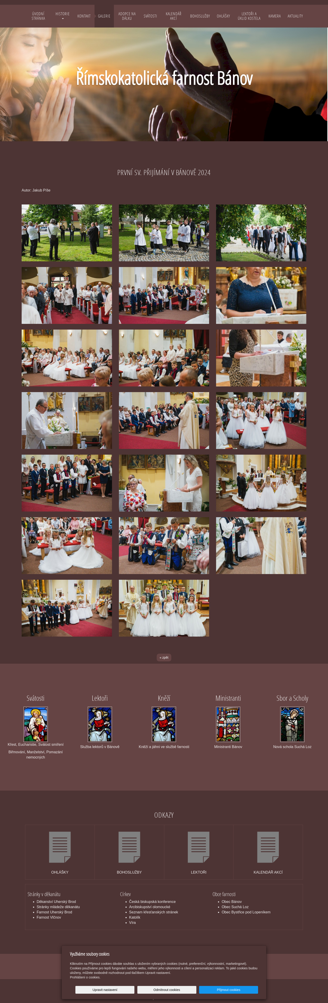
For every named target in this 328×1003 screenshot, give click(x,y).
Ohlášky (223, 16)
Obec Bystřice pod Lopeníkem (246, 912)
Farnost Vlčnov (49, 917)
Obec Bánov (232, 902)
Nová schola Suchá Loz (292, 747)
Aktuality (295, 16)
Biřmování (16, 752)
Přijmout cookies (240, 990)
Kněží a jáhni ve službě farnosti (164, 747)
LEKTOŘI (198, 872)
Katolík (134, 917)
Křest (12, 744)
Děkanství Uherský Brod (56, 902)
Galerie (104, 16)
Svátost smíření (51, 744)
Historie (63, 15)
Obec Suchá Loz (235, 907)
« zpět (164, 657)
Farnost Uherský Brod (54, 912)
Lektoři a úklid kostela (249, 16)
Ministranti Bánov (228, 747)
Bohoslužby (200, 16)
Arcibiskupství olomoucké (149, 907)
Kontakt (84, 16)
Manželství (35, 752)
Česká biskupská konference (152, 902)
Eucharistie (27, 744)
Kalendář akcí (174, 16)
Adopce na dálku (127, 16)
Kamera (275, 16)
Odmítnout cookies (203, 990)
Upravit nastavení (165, 990)
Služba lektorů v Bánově (100, 747)
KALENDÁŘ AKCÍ (268, 872)
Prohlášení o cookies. (85, 977)
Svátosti (150, 16)
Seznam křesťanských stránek (153, 912)
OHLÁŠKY (60, 872)
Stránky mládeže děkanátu (58, 907)
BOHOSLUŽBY (129, 872)
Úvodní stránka (38, 16)
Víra (132, 923)
